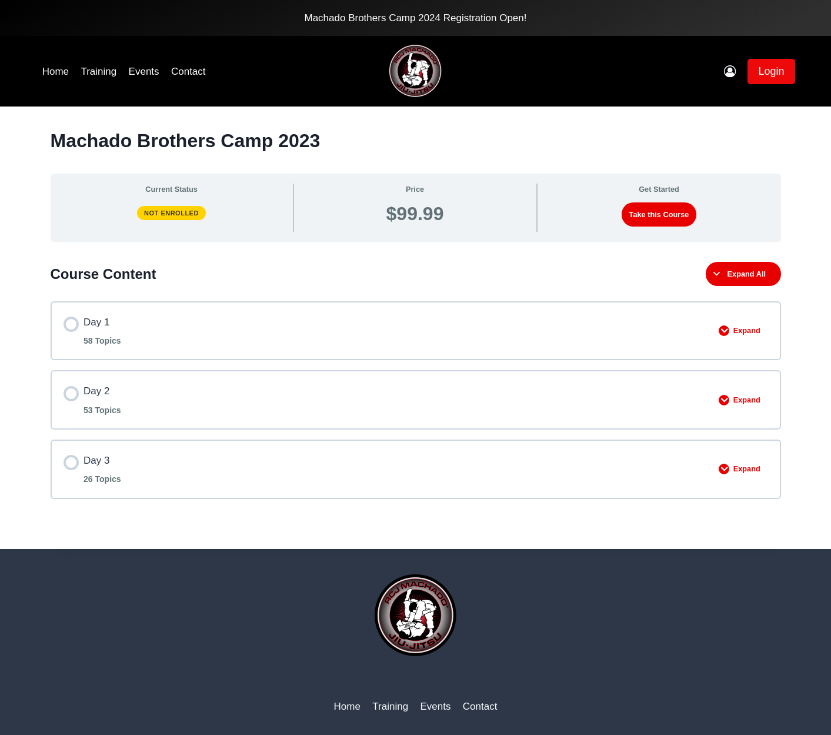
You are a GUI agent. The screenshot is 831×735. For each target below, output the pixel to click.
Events (144, 71)
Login (771, 71)
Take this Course (659, 214)
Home (55, 71)
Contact (188, 71)
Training (98, 71)
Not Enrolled (171, 213)
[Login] (730, 71)
